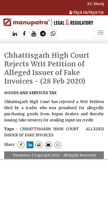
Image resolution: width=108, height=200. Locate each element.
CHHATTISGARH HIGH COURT (49, 129)
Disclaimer (22, 155)
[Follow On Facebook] (24, 34)
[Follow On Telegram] (42, 34)
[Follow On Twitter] (34, 34)
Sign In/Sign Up (86, 12)
